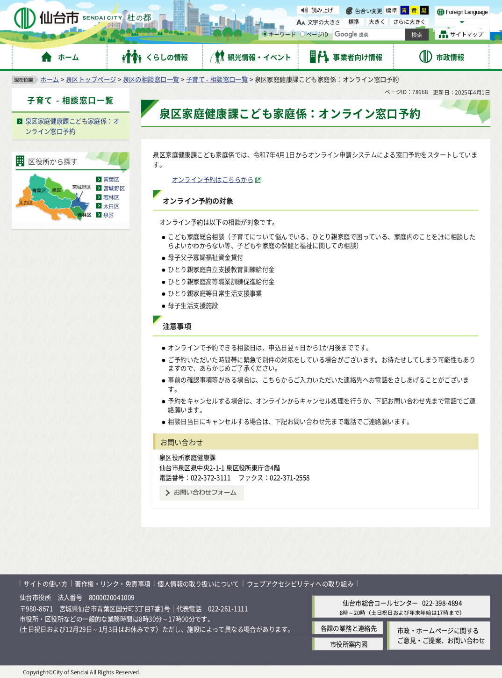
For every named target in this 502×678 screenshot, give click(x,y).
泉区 (108, 215)
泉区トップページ (91, 79)
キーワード (279, 34)
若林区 (111, 197)
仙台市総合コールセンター (380, 602)
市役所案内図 (349, 644)
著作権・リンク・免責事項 (112, 583)
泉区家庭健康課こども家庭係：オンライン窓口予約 (72, 126)
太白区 (111, 206)
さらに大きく (409, 21)
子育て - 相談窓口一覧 (217, 79)
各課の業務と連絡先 (349, 628)
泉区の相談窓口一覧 (151, 79)
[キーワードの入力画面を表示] (264, 33)
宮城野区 (114, 188)
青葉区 (111, 179)
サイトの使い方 (45, 583)
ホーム (49, 79)
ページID (314, 34)
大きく (377, 21)
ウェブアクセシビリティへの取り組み (300, 583)
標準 (392, 10)
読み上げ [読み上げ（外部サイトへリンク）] (322, 10)
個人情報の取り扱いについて (198, 583)
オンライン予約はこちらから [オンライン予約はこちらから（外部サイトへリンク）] (213, 179)
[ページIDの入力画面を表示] (302, 33)
